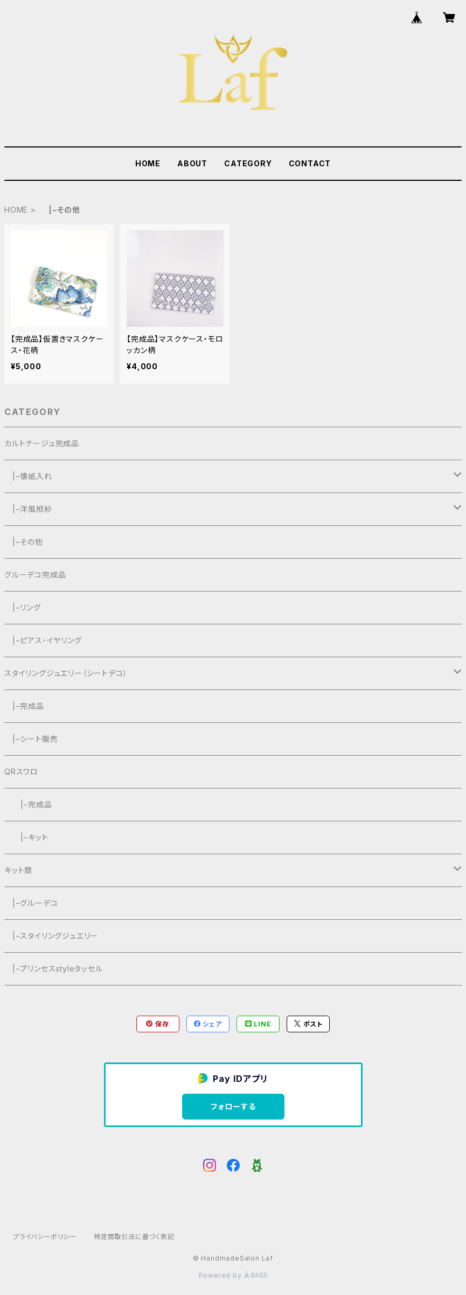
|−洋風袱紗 (28, 508)
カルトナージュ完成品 (41, 443)
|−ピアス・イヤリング (43, 640)
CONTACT (310, 163)
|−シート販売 (31, 738)
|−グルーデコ (31, 902)
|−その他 (23, 541)
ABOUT (192, 163)
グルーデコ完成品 (35, 574)
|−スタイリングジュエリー (51, 935)
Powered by (233, 1275)
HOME (148, 163)
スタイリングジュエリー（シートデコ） (65, 673)
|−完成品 (24, 705)
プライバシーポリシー (44, 1237)
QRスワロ (21, 771)
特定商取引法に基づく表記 (134, 1237)
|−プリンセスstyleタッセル (53, 968)
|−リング (22, 607)
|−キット (26, 837)
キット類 (18, 870)
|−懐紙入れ (28, 476)
